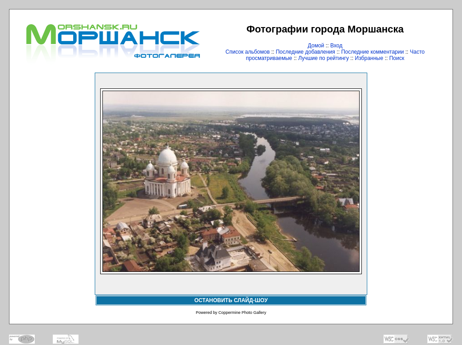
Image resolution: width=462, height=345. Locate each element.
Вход (336, 45)
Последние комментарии (372, 52)
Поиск (396, 58)
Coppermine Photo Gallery (242, 312)
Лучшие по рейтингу (323, 58)
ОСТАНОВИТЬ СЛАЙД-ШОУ (231, 300)
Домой (316, 45)
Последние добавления (305, 52)
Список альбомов (248, 52)
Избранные (369, 58)
